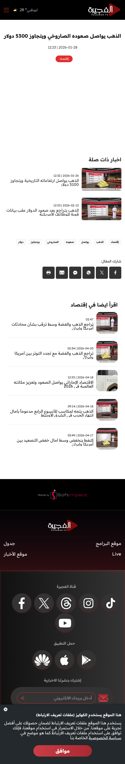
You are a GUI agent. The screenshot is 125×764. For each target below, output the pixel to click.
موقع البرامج (108, 543)
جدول (9, 543)
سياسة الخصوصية (105, 737)
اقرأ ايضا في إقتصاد (94, 305)
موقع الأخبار (15, 554)
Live (116, 554)
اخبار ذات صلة (105, 159)
